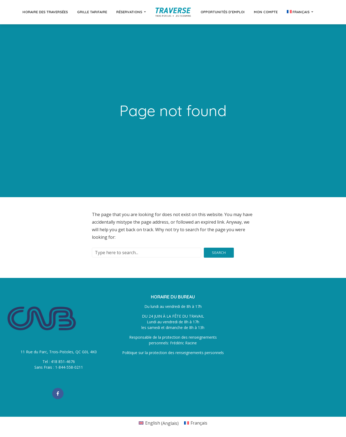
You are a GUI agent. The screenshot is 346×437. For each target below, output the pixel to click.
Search (219, 252)
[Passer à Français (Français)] (195, 423)
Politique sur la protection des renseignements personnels (173, 352)
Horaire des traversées (45, 12)
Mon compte (266, 12)
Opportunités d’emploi (223, 12)
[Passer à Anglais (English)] (158, 423)
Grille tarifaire (92, 12)
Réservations (129, 12)
